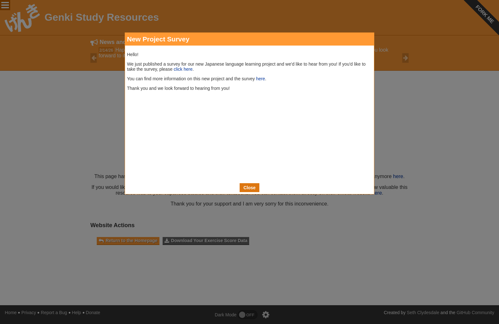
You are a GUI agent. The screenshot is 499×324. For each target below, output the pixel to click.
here (260, 78)
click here (183, 69)
